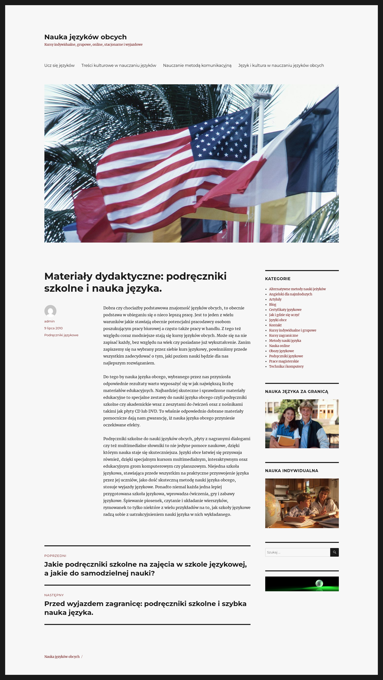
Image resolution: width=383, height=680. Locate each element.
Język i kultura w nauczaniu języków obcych (281, 65)
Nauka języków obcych (85, 37)
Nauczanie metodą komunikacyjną (197, 65)
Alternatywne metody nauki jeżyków (297, 289)
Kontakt (275, 325)
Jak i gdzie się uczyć (284, 315)
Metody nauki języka (285, 341)
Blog (272, 305)
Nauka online (279, 346)
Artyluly (275, 299)
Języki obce (278, 320)
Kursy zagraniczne (283, 335)
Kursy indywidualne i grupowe (292, 330)
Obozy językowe (281, 351)
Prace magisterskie (284, 361)
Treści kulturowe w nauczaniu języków (118, 65)
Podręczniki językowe (61, 335)
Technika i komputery (286, 366)
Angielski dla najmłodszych (290, 294)
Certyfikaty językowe (285, 310)
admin (49, 321)
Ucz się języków (59, 65)
